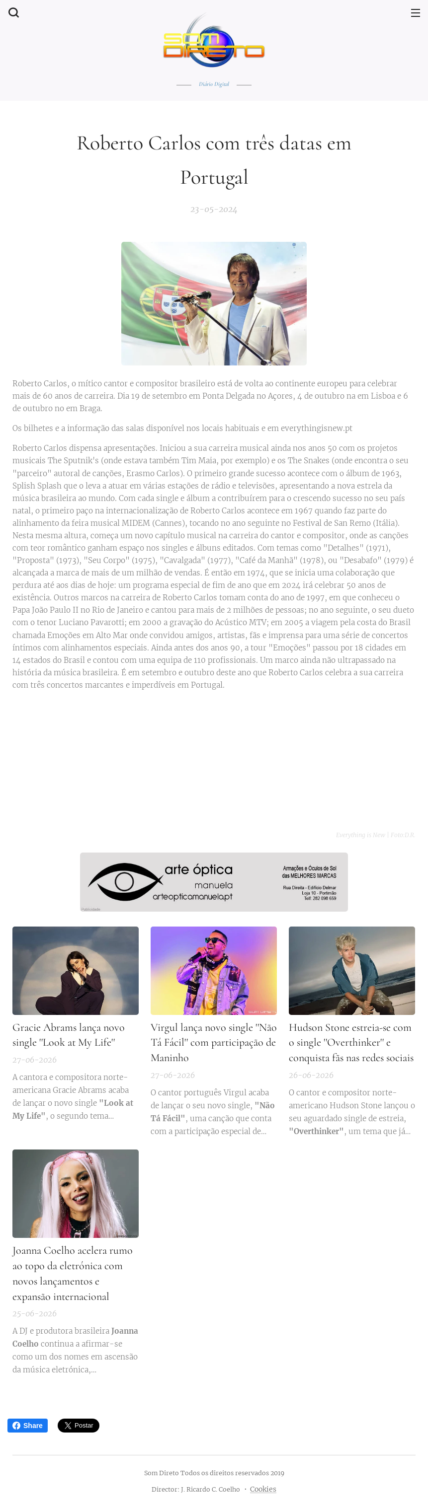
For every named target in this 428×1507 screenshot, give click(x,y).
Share (27, 1426)
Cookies (263, 1489)
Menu (415, 12)
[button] (12, 12)
